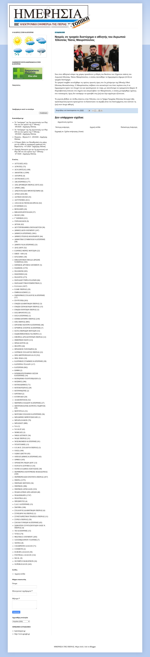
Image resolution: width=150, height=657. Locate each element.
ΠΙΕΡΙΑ (17, 480)
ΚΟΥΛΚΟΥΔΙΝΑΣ (21, 388)
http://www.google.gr (22, 634)
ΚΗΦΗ (17, 370)
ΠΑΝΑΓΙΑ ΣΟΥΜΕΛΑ (23, 466)
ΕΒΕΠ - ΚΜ (19, 254)
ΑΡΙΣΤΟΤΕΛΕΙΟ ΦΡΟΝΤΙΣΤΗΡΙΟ (27, 191)
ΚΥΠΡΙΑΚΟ (19, 397)
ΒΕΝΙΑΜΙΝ (18, 209)
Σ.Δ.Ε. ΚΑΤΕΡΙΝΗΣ (21, 504)
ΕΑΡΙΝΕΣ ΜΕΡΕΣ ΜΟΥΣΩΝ (25, 251)
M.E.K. (17, 558)
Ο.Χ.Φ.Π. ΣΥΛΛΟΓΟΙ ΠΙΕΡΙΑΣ (26, 447)
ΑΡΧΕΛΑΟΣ (19, 194)
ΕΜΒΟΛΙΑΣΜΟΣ (21, 292)
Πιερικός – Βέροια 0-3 (22, 137)
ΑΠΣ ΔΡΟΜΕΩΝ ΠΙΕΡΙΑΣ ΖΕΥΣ (27, 185)
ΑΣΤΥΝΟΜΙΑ (19, 200)
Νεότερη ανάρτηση (62, 127)
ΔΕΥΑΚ (17, 224)
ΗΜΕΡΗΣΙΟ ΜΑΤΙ (21, 340)
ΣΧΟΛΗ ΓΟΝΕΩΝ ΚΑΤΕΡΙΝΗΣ (26, 522)
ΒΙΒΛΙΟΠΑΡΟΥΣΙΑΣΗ (23, 212)
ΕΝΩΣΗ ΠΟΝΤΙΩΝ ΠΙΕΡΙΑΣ (25, 310)
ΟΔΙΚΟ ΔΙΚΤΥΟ (20, 454)
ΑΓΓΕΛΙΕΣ (18, 164)
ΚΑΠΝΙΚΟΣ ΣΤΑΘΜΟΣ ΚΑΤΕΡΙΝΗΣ (28, 361)
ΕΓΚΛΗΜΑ (18, 257)
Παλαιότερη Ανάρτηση (129, 127)
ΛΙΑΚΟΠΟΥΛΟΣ (20, 400)
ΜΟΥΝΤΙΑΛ (19, 411)
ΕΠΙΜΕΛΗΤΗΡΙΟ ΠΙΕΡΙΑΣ (24, 319)
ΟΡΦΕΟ (17, 460)
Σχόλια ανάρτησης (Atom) (74, 131)
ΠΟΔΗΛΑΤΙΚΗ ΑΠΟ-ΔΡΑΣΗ (25, 492)
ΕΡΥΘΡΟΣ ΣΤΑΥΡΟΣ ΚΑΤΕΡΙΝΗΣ (27, 328)
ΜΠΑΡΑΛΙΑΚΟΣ (20, 420)
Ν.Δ (15, 426)
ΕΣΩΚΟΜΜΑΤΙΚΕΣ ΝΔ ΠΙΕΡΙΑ (26, 334)
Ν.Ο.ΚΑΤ (17, 429)
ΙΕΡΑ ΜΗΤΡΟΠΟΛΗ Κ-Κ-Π (25, 355)
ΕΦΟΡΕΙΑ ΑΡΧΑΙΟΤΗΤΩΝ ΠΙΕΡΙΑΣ (28, 337)
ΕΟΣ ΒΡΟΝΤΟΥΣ (21, 313)
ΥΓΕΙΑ (17, 534)
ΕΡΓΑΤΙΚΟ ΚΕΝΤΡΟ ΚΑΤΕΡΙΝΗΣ (27, 325)
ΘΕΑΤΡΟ (17, 346)
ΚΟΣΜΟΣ (18, 381)
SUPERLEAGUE (20, 564)
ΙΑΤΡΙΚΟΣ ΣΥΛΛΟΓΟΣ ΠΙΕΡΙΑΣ (26, 352)
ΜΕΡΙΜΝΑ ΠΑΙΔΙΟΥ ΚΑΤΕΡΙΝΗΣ (27, 403)
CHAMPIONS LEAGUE (23, 546)
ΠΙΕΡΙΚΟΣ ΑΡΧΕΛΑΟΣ (23, 489)
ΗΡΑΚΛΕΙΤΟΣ (20, 343)
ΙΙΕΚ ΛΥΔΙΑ (19, 358)
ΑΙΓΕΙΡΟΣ (18, 176)
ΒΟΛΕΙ (17, 215)
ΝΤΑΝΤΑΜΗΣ (19, 444)
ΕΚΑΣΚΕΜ (18, 271)
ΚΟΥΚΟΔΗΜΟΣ (20, 385)
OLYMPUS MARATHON (24, 561)
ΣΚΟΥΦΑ (18, 507)
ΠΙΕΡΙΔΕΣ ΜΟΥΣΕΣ (22, 483)
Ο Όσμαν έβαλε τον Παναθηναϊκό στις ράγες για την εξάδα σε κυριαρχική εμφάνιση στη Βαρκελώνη (30, 144)
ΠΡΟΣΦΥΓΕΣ (19, 501)
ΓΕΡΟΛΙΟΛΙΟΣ (20, 221)
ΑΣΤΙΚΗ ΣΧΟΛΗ (21, 197)
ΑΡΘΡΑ (17, 188)
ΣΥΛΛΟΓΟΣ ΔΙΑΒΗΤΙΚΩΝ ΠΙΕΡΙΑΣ (28, 510)
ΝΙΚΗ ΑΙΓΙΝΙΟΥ (20, 435)
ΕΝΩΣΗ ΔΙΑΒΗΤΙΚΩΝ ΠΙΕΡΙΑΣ (26, 304)
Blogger (93, 647)
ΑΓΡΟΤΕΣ (18, 167)
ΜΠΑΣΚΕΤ (18, 423)
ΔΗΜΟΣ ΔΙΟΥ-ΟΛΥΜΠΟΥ (24, 230)
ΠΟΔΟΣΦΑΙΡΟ (20, 495)
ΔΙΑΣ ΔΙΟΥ (18, 248)
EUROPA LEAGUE (21, 552)
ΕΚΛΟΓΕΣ (18, 277)
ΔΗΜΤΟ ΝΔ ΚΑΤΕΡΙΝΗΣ (24, 245)
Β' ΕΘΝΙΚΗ (18, 206)
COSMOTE (18, 549)
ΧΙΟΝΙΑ (17, 543)
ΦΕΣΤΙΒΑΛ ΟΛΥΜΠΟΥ (23, 537)
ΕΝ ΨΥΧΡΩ (19, 300)
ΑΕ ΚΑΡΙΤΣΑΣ (20, 170)
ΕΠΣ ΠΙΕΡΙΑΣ (19, 322)
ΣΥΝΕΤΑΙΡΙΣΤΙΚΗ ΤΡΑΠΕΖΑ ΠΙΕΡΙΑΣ (29, 516)
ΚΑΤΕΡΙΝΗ (18, 367)
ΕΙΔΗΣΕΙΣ (18, 268)
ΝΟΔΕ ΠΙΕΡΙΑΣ (20, 438)
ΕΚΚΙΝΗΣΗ (19, 274)
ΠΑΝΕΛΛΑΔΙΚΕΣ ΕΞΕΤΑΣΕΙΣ (26, 469)
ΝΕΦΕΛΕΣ (18, 432)
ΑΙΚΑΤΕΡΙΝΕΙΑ (20, 182)
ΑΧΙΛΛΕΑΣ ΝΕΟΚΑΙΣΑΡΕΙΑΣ (26, 203)
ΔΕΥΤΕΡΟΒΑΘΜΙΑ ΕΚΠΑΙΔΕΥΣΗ (27, 227)
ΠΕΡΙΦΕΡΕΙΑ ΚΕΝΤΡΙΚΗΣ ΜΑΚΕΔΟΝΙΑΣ (31, 472)
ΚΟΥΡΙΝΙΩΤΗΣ (20, 391)
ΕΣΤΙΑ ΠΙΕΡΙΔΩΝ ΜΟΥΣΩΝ (25, 331)
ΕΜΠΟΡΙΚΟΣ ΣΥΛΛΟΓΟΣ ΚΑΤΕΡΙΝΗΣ (29, 295)
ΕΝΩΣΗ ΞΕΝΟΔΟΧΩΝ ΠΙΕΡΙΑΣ (26, 307)
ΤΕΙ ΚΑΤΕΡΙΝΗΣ (20, 531)
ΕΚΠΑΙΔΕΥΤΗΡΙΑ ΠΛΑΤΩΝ (25, 280)
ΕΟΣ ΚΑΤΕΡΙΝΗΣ (21, 316)
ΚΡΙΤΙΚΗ (18, 394)
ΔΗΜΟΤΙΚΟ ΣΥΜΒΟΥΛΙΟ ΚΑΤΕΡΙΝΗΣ (29, 239)
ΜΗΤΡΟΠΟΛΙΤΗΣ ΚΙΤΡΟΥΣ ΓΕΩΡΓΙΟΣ (29, 406)
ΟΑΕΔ (16, 451)
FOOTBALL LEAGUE (22, 555)
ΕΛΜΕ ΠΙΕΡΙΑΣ (20, 289)
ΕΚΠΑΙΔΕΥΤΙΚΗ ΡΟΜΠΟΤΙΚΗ (26, 283)
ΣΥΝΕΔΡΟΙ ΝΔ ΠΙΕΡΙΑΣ (23, 513)
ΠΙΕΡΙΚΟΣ (18, 486)
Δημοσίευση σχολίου (65, 122)
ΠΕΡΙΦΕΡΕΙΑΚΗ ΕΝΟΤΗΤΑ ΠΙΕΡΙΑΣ (28, 477)
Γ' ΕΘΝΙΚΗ (18, 218)
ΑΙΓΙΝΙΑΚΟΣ (19, 179)
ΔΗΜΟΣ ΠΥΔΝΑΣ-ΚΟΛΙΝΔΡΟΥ (26, 236)
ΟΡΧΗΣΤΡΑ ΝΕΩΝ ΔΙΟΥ (24, 463)
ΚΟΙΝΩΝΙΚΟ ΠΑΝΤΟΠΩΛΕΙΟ (26, 378)
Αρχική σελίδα (95, 127)
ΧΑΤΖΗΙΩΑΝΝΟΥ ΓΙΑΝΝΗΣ (25, 540)
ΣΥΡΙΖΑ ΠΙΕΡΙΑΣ (21, 519)
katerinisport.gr (19, 631)
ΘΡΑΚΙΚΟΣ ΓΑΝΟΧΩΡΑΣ (24, 349)
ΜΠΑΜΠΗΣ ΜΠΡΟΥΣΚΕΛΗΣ (26, 417)
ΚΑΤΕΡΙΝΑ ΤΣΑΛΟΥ (22, 364)
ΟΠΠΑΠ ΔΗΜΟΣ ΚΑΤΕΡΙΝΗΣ (26, 457)
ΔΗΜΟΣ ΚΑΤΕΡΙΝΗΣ (22, 233)
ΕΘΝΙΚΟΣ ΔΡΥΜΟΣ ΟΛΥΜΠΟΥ (26, 265)
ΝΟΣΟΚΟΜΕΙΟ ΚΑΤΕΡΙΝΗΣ (25, 441)
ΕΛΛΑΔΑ (18, 286)
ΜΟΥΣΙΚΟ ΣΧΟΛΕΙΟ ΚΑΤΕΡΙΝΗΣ (27, 414)
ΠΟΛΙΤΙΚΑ (18, 498)
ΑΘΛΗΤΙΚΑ (19, 173)
